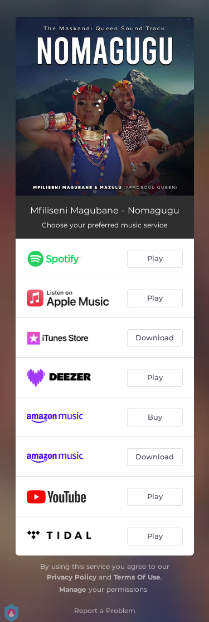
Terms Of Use (137, 577)
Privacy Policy (71, 577)
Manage (72, 589)
